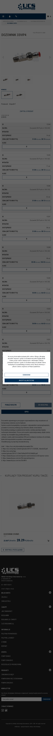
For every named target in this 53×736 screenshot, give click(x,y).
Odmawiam (26, 375)
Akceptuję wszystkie (26, 380)
